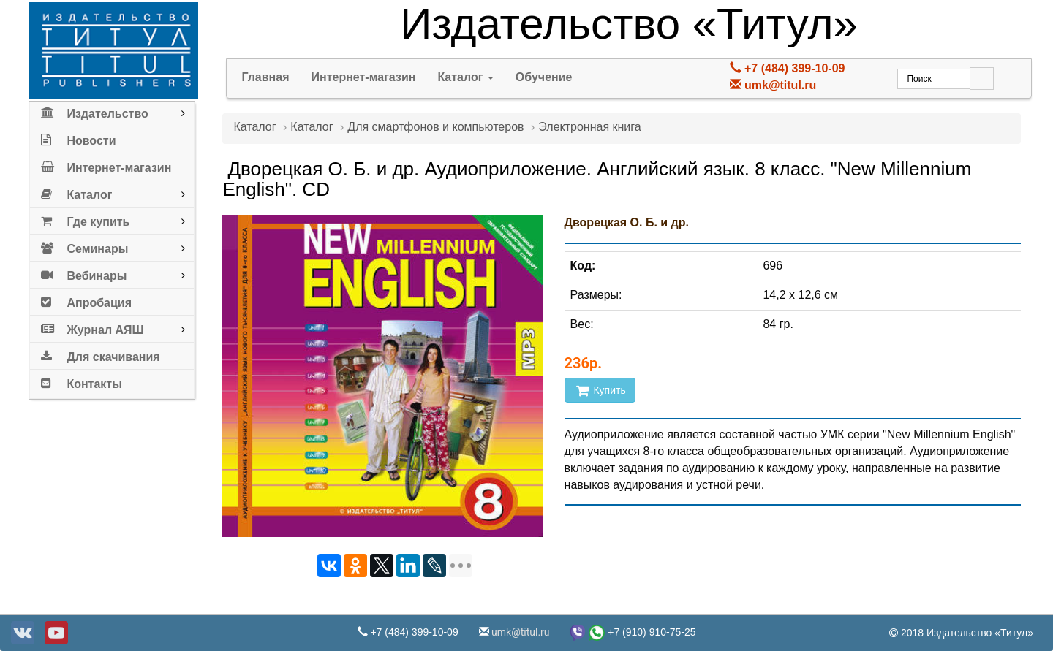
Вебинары (84, 273)
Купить (600, 390)
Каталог (76, 192)
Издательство (94, 111)
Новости (78, 138)
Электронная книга (589, 127)
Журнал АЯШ (92, 327)
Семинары (84, 246)
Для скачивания (100, 354)
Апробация (86, 300)
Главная (265, 77)
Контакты (81, 381)
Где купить (85, 219)
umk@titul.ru (780, 85)
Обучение (544, 77)
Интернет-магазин (106, 165)
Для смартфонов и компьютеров (435, 127)
